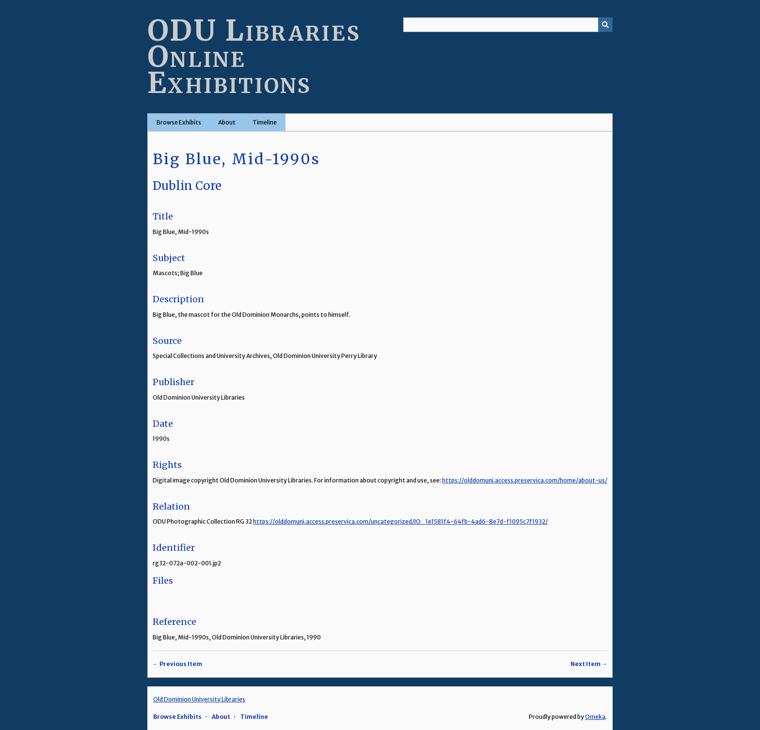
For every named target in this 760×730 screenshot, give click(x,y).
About (227, 122)
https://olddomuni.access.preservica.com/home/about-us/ (524, 480)
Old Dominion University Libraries (199, 699)
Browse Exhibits (179, 122)
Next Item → (588, 664)
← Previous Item (177, 664)
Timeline (265, 122)
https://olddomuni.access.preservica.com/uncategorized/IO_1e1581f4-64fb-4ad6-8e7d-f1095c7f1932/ (400, 521)
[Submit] (605, 24)
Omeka (595, 716)
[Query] (508, 24)
